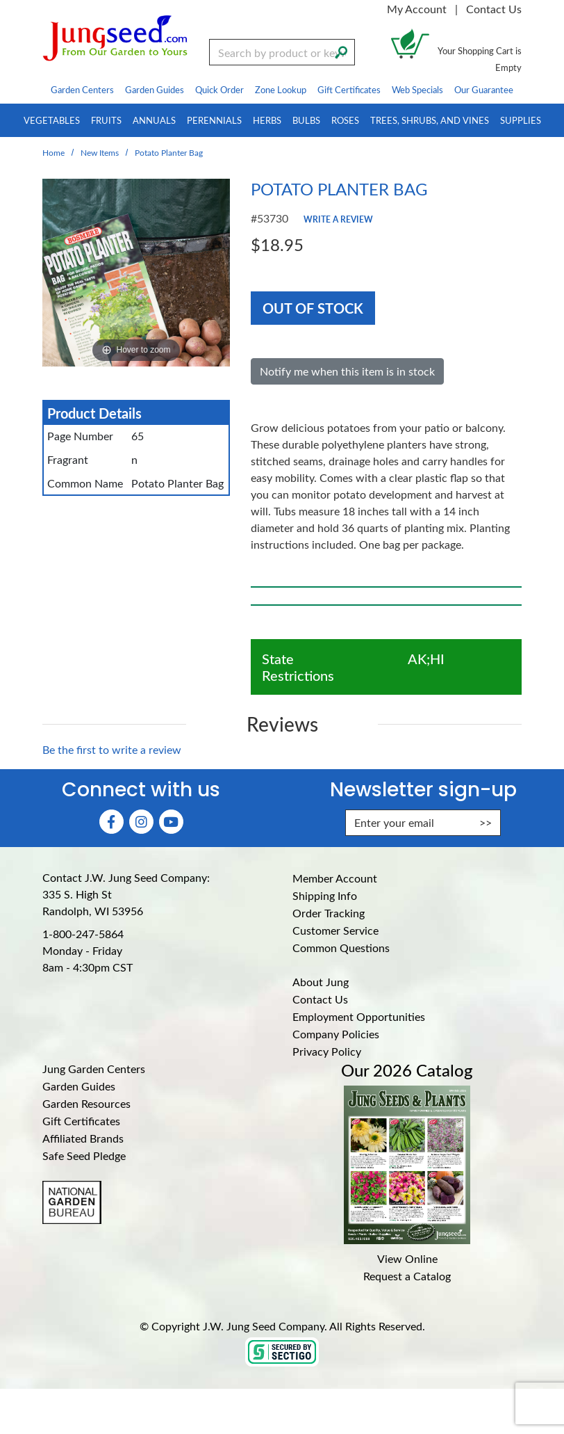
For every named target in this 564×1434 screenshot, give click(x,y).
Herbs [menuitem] (267, 120)
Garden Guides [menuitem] (154, 89)
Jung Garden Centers (93, 1068)
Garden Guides (78, 1086)
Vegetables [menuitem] (52, 120)
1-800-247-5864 (83, 933)
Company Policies (335, 1033)
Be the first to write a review (111, 749)
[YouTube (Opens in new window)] (171, 821)
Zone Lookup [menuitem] (280, 89)
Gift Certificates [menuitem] (349, 89)
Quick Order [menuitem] (219, 89)
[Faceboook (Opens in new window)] (111, 821)
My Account (417, 8)
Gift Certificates (81, 1120)
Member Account (334, 878)
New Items (100, 152)
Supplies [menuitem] (520, 120)
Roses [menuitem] (345, 120)
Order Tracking (328, 912)
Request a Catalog (407, 1275)
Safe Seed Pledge (84, 1155)
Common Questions (341, 947)
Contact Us (494, 8)
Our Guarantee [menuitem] (483, 89)
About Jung (320, 981)
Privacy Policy (326, 1051)
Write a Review (338, 219)
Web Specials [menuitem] (417, 89)
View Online (407, 1258)
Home (53, 152)
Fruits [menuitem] (106, 120)
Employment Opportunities (358, 1016)
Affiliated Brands (83, 1138)
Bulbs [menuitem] (306, 120)
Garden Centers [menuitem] (82, 89)
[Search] (341, 51)
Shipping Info (324, 895)
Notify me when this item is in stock (347, 371)
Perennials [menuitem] (214, 120)
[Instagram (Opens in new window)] (141, 821)
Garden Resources (86, 1103)
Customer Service (335, 930)
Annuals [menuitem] (154, 120)
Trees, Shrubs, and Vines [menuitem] (429, 120)
